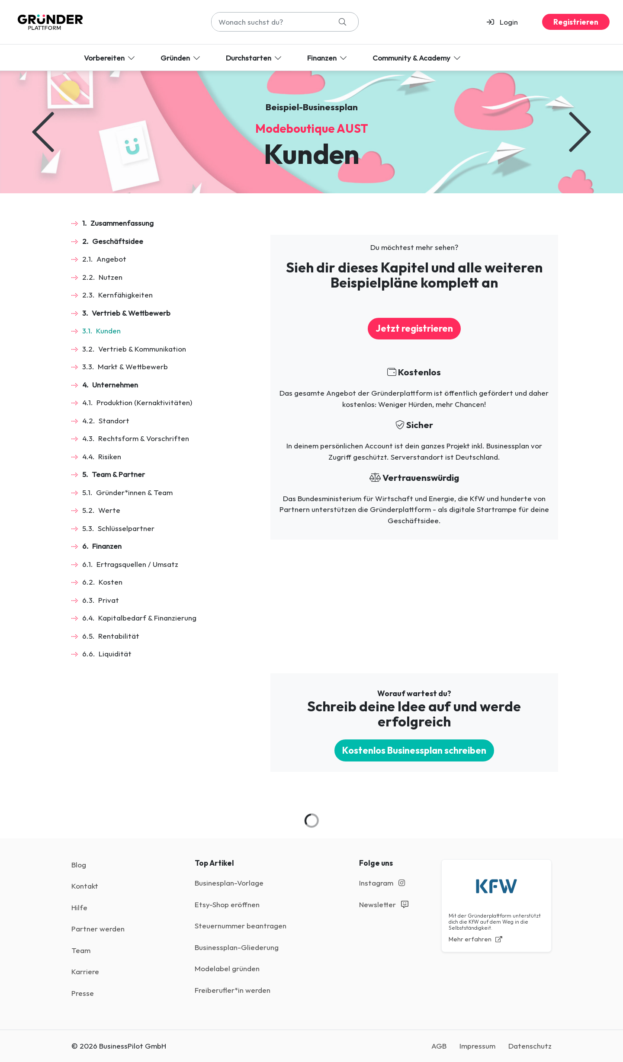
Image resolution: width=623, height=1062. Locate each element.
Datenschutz (530, 1045)
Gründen (181, 57)
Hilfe (79, 907)
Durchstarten (254, 57)
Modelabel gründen (227, 968)
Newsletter (383, 904)
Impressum (477, 1045)
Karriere (85, 971)
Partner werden (98, 928)
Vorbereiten (110, 57)
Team (80, 950)
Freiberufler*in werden (232, 990)
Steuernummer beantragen (240, 925)
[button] (506, 22)
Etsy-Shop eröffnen (227, 904)
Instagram (382, 882)
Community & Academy (417, 57)
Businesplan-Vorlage (229, 882)
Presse (82, 993)
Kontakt (84, 885)
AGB (438, 1045)
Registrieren (575, 21)
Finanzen (327, 57)
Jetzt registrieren (414, 328)
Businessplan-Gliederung (237, 947)
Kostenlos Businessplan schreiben (414, 750)
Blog (78, 864)
